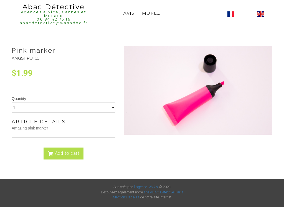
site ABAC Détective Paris (163, 192)
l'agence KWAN (146, 187)
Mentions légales (126, 197)
